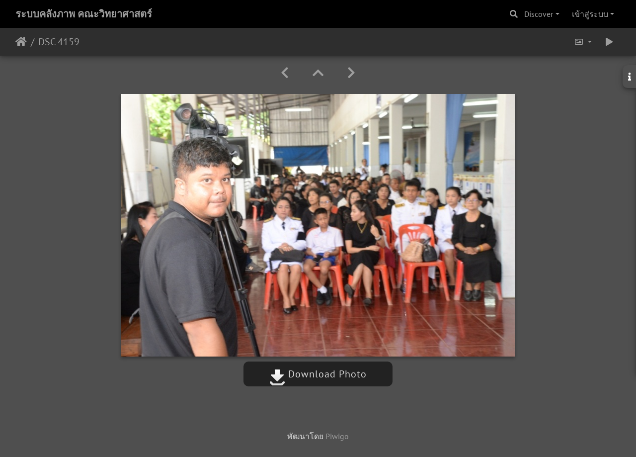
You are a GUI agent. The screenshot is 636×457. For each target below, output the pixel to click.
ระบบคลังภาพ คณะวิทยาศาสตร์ (83, 13)
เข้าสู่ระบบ (590, 14)
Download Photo (318, 373)
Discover (538, 14)
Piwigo (337, 436)
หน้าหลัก (21, 41)
